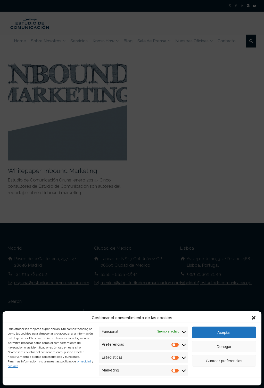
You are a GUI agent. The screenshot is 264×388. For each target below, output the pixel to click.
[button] (253, 317)
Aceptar (224, 332)
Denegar (224, 346)
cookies (13, 366)
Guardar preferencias (224, 361)
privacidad (84, 361)
